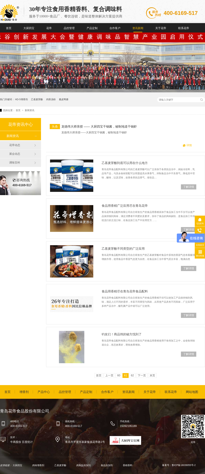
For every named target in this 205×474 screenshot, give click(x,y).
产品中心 (44, 392)
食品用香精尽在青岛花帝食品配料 (125, 291)
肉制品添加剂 (83, 465)
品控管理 (69, 28)
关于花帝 (160, 28)
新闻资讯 (29, 110)
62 (132, 375)
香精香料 (127, 465)
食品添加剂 (107, 465)
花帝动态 (14, 145)
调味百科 (14, 162)
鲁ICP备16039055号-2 (184, 465)
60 (118, 375)
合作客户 (115, 28)
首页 (8, 28)
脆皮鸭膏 (64, 99)
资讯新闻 (137, 28)
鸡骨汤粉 (51, 99)
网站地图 (192, 392)
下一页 (142, 375)
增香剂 (24, 392)
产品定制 (92, 28)
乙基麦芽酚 (37, 99)
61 (125, 375)
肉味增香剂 (38, 465)
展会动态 (14, 153)
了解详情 (188, 186)
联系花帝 (183, 28)
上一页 (109, 375)
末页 (152, 375)
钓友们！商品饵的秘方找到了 (122, 334)
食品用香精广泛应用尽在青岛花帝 (125, 205)
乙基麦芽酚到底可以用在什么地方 (125, 163)
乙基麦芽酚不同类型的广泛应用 (123, 248)
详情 (189, 145)
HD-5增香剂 (21, 99)
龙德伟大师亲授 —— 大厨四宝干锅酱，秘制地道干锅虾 (99, 126)
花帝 (49, 28)
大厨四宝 (28, 28)
